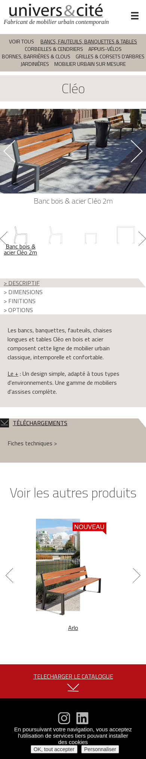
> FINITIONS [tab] (20, 300)
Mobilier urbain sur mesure (90, 64)
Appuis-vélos (105, 49)
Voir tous (21, 41)
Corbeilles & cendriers (54, 49)
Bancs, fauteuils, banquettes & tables (88, 41)
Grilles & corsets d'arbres (110, 56)
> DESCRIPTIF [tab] (22, 282)
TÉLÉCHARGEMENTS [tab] (33, 422)
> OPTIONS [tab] (18, 309)
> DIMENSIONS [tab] (23, 291)
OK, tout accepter (54, 749)
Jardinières (35, 64)
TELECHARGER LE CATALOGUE (73, 676)
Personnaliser (100, 749)
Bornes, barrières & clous (36, 56)
